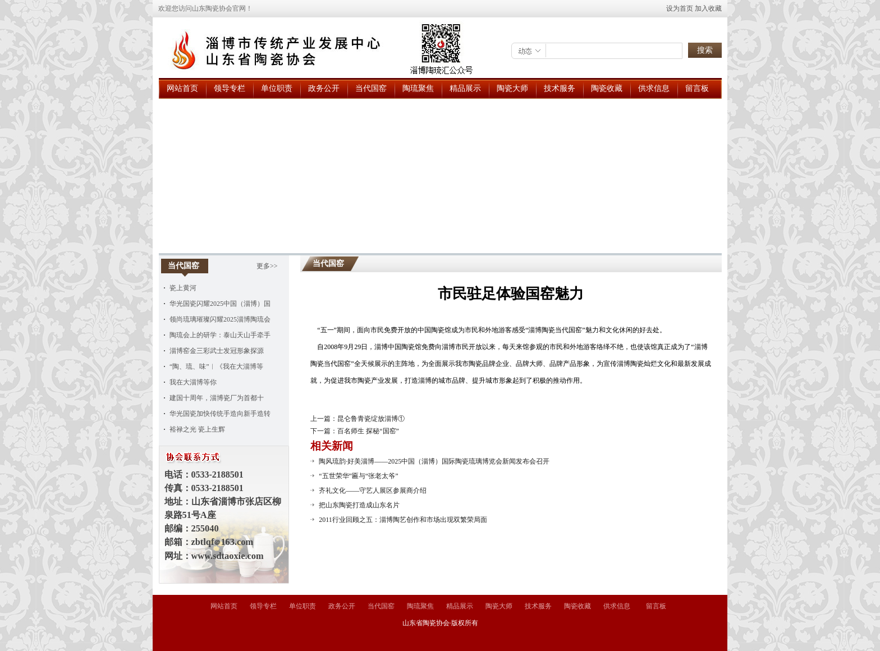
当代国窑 (371, 88)
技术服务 (559, 88)
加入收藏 (708, 8)
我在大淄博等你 (193, 382)
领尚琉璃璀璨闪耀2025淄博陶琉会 (220, 319)
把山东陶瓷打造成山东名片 (359, 505)
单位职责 (276, 88)
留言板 (697, 88)
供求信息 (654, 88)
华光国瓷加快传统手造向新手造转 (220, 414)
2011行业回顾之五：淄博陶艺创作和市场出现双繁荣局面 (403, 520)
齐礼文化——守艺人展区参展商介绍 (373, 490)
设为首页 (679, 8)
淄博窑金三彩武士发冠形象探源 (216, 351)
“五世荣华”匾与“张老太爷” (358, 476)
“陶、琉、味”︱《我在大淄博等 (216, 366)
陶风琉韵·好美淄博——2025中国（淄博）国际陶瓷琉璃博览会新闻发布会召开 (434, 461)
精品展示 (465, 88)
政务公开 (324, 88)
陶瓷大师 (512, 88)
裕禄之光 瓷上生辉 (197, 429)
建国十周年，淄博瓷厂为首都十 (216, 398)
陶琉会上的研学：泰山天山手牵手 (220, 335)
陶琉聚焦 (418, 88)
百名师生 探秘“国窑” (368, 431)
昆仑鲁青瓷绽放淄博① (371, 419)
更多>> (267, 266)
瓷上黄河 (182, 288)
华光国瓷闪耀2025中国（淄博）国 (220, 304)
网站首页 (182, 88)
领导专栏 (229, 88)
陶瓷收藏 (606, 88)
